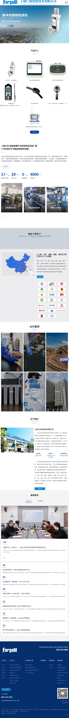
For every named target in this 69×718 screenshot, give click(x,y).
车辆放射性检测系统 (11, 713)
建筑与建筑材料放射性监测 (31, 670)
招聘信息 (3, 677)
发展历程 (3, 670)
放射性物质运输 (61, 670)
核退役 (58, 677)
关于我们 (3, 665)
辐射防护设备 (12, 683)
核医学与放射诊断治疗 (30, 667)
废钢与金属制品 (28, 665)
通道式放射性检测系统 (14, 665)
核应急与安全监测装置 (14, 677)
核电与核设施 (60, 675)
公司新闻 (51, 665)
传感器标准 (60, 665)
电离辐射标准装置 (13, 675)
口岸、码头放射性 (29, 672)
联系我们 (7, 689)
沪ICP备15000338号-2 (29, 709)
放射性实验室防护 (61, 667)
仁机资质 (3, 672)
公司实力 (3, 675)
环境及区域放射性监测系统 (15, 667)
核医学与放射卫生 (61, 680)
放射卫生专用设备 (13, 680)
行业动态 (51, 667)
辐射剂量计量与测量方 (62, 672)
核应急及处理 (60, 683)
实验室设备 (12, 672)
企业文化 (3, 667)
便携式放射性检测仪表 (14, 670)
